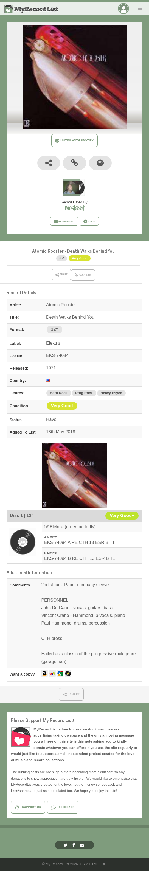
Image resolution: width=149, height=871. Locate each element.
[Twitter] (66, 845)
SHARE (71, 694)
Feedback (62, 807)
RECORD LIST (64, 221)
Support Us (28, 807)
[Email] (82, 845)
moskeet (74, 208)
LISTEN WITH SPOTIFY (74, 140)
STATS (89, 221)
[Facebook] (74, 845)
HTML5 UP (97, 864)
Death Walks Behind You (91, 251)
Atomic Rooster (48, 251)
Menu (140, 8)
